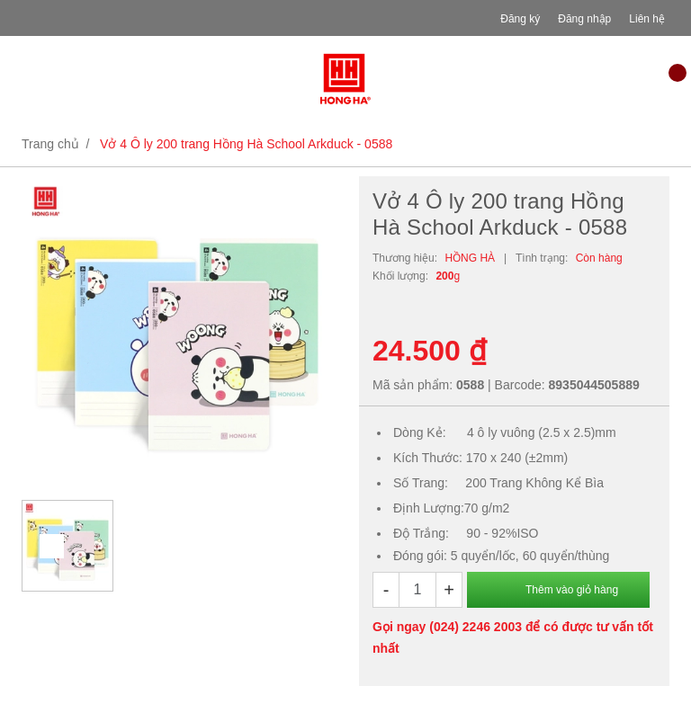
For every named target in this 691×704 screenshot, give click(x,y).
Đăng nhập (584, 19)
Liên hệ (647, 19)
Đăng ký (520, 19)
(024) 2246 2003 (475, 626)
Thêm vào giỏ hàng (571, 590)
